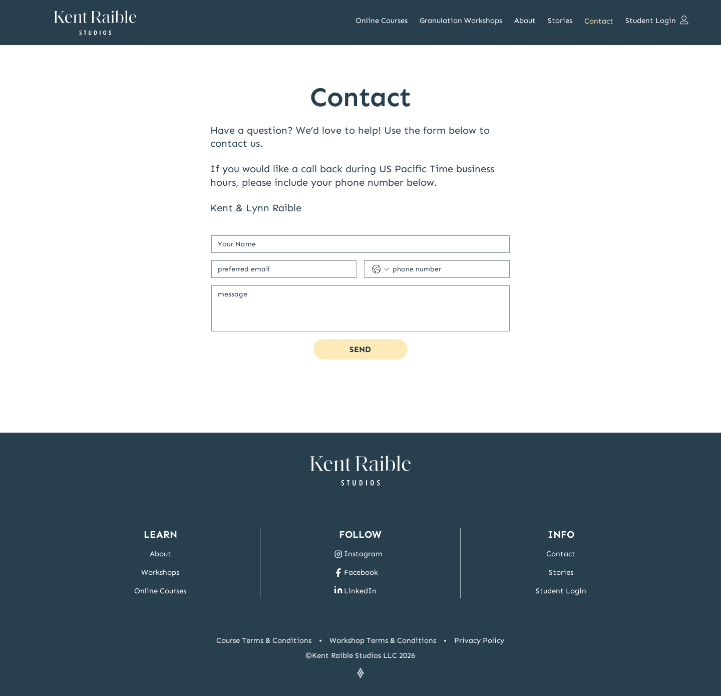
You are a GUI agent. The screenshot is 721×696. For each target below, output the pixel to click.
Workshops (160, 572)
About (160, 553)
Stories (561, 572)
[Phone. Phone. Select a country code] (381, 269)
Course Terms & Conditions (263, 640)
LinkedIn (360, 590)
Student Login (561, 590)
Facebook (361, 572)
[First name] (357, 244)
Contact (560, 553)
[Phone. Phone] (447, 269)
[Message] (360, 308)
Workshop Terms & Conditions (382, 640)
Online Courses (160, 590)
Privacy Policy (479, 640)
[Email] (281, 269)
